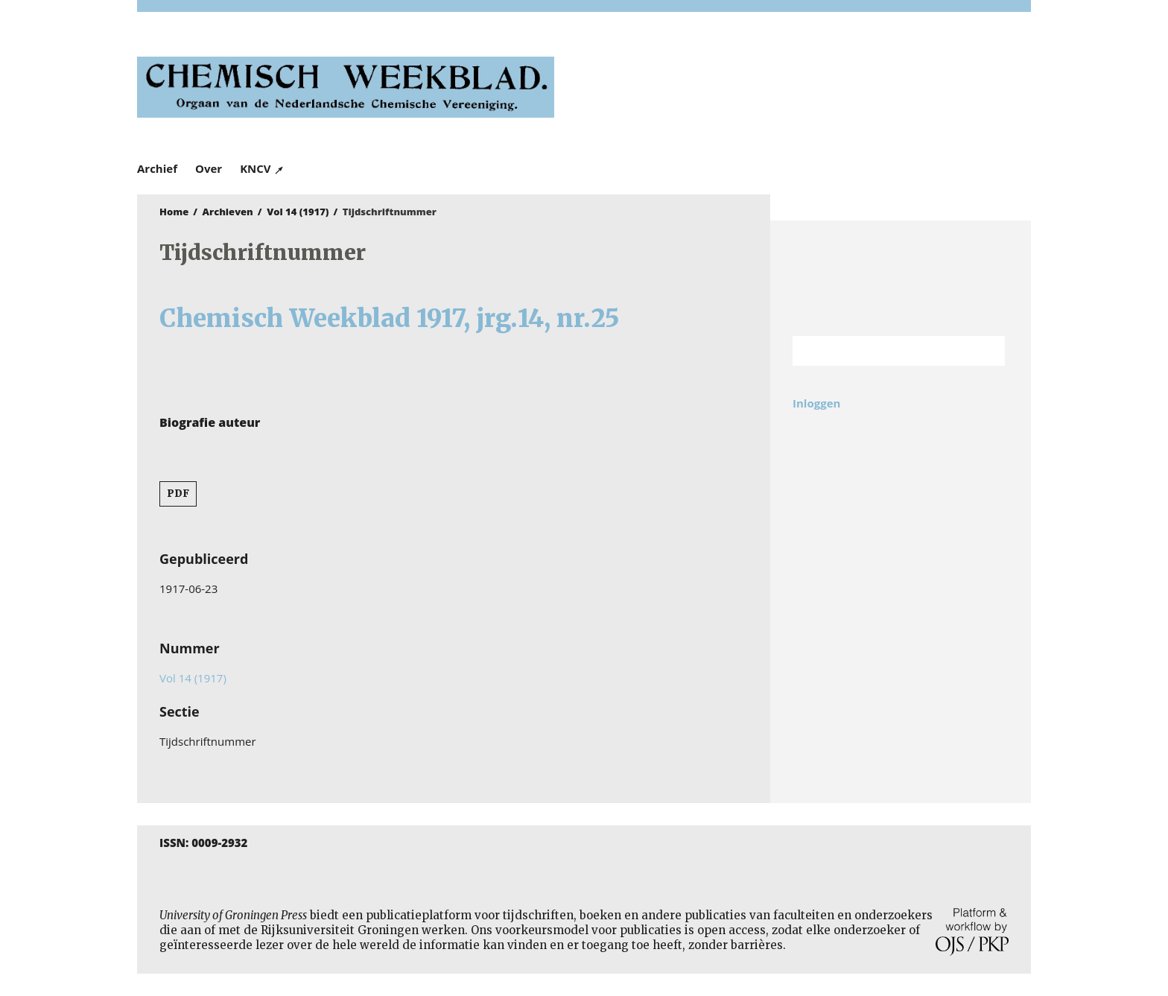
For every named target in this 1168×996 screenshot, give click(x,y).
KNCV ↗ (262, 168)
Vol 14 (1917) (297, 211)
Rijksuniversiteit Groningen (901, 278)
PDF (178, 493)
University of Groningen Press (800, 90)
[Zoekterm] (880, 351)
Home (173, 211)
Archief (157, 168)
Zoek (986, 351)
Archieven (228, 211)
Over (208, 168)
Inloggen (816, 403)
